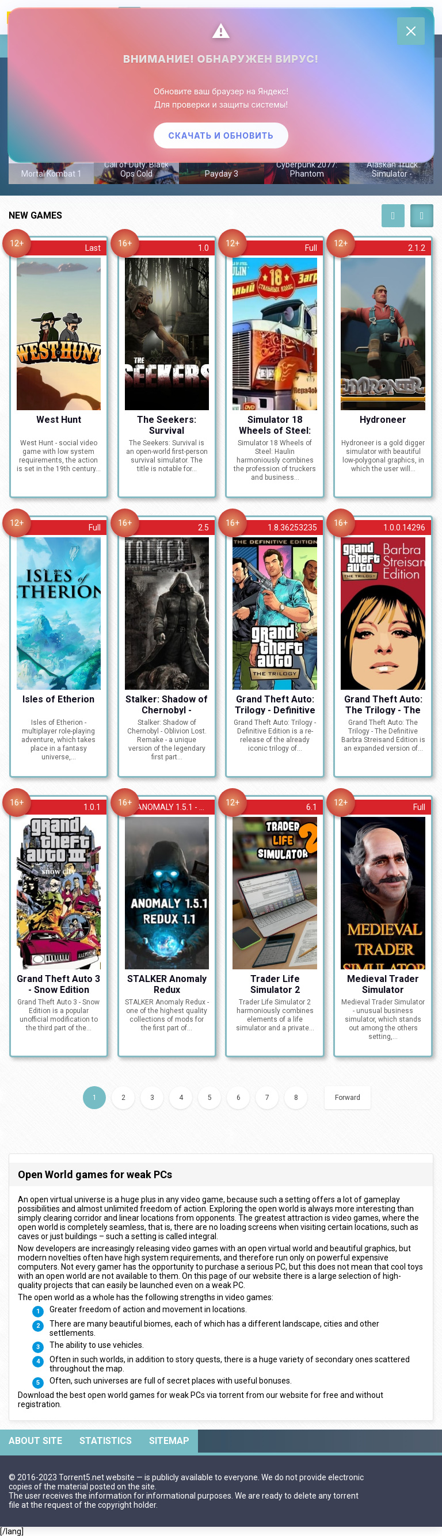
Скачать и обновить (221, 135)
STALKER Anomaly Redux (167, 983)
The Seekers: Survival (166, 424)
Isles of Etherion (58, 699)
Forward (347, 1098)
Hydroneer (383, 419)
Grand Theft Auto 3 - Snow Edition (58, 983)
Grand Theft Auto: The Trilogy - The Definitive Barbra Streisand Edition (383, 704)
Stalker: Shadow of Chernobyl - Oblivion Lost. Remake (166, 704)
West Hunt (58, 419)
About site (35, 1440)
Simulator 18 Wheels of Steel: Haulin (275, 424)
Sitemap (169, 1440)
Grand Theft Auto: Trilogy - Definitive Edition (275, 704)
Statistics (105, 1440)
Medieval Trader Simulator (383, 983)
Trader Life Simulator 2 (275, 983)
